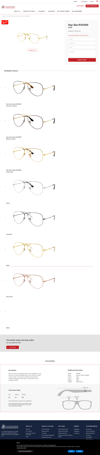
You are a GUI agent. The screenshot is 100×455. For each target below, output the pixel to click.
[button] (18, 11)
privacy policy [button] (52, 445)
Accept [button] (79, 451)
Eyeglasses (7, 16)
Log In (92, 1)
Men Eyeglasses (15, 16)
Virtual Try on (32, 50)
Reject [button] (71, 451)
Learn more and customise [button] (25, 451)
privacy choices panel (21, 447)
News (75, 1)
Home (3, 16)
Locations (84, 1)
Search (70, 1)
